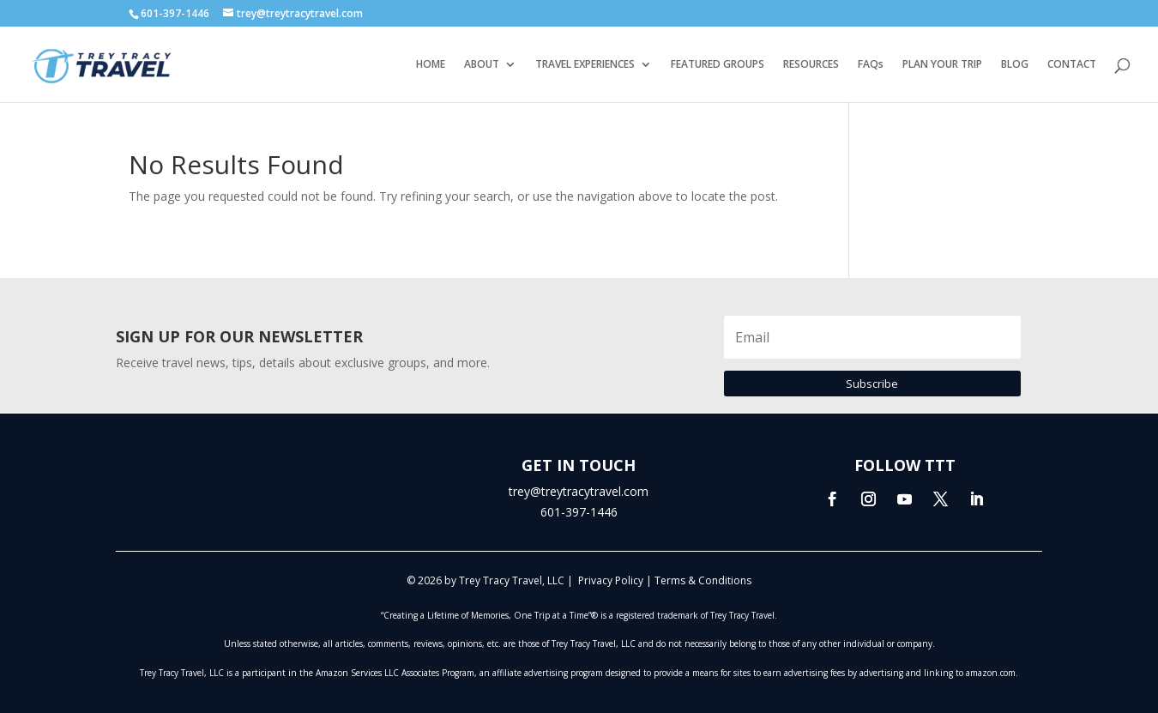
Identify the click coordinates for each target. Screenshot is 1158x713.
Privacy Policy (610, 580)
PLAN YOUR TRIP (942, 64)
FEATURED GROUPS (717, 64)
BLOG (1014, 64)
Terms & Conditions (702, 580)
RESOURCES (811, 64)
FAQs (871, 64)
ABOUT (481, 64)
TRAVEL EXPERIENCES (585, 64)
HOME (430, 64)
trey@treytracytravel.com (578, 491)
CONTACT (1071, 64)
